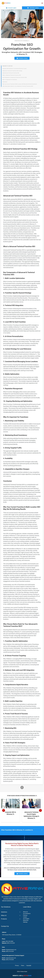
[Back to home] (6, 3)
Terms (22, 965)
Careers (25, 917)
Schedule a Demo (33, 8)
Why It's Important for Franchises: (10, 79)
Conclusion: (5, 81)
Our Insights (26, 918)
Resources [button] (25, 920)
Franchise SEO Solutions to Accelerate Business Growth (14, 68)
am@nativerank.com (10, 958)
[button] (42, 3)
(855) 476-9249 (11, 943)
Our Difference (26, 913)
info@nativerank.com (10, 949)
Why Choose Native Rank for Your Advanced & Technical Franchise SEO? (18, 86)
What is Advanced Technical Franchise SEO (12, 75)
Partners (25, 915)
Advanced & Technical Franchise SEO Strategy (12, 70)
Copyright (28, 965)
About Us (25, 911)
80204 (11, 934)
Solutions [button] (4, 912)
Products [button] (4, 919)
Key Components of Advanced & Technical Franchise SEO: (15, 77)
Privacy (17, 965)
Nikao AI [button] (3, 915)
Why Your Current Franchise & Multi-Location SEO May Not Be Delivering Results (20, 84)
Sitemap (25, 922)
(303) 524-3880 (9, 941)
